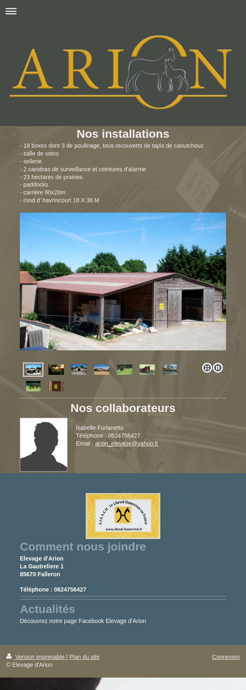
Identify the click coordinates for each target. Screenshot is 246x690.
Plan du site (84, 657)
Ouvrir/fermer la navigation (123, 11)
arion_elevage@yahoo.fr (127, 443)
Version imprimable (36, 657)
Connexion (226, 657)
